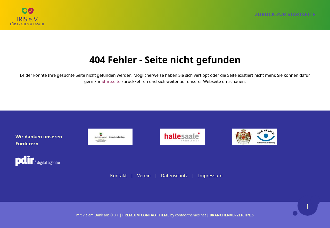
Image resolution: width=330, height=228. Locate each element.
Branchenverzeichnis (232, 215)
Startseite (111, 81)
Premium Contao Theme (145, 215)
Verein (144, 175)
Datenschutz (174, 175)
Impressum (210, 175)
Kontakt (117, 175)
